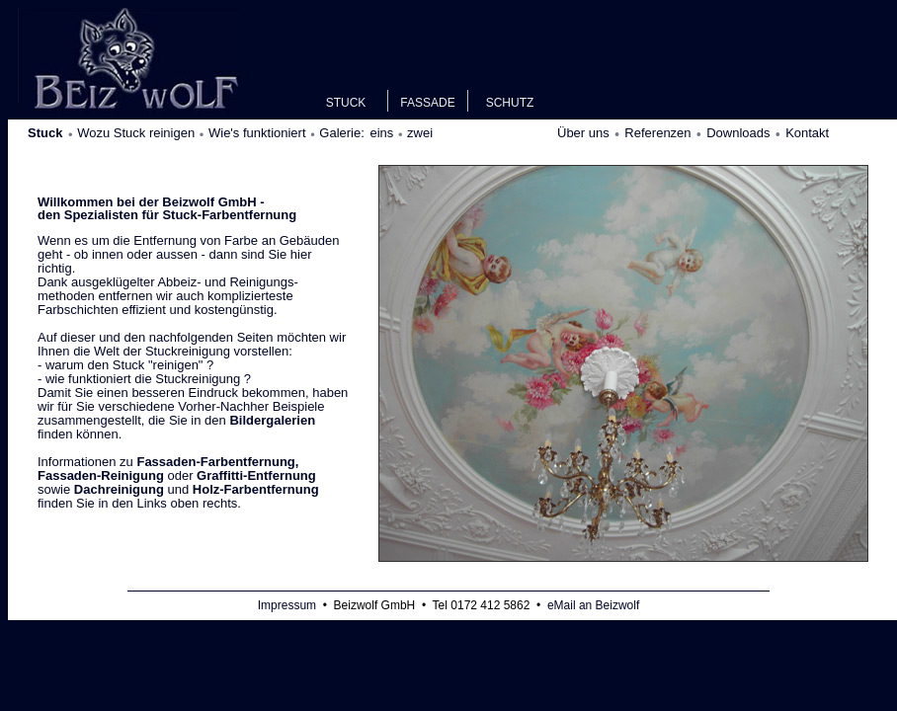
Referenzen (657, 132)
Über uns (583, 132)
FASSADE (427, 103)
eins (381, 132)
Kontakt (807, 132)
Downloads (738, 132)
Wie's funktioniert (257, 132)
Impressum (287, 605)
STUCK (346, 103)
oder (177, 468)
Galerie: (343, 132)
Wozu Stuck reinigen (136, 132)
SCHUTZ (510, 103)
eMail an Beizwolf (593, 605)
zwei (420, 132)
